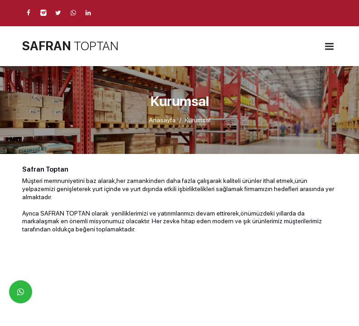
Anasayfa (162, 120)
